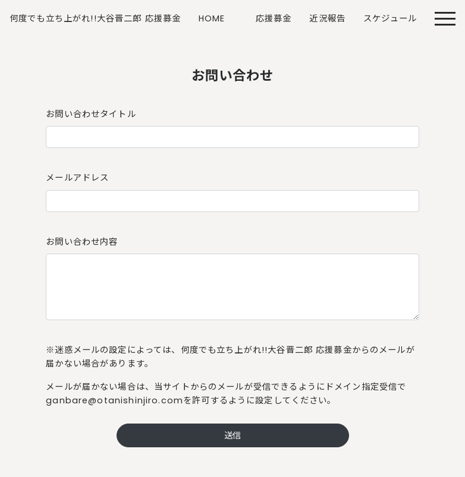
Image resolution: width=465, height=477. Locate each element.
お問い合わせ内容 (82, 242)
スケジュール (390, 18)
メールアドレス (77, 178)
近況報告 (327, 18)
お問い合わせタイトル (91, 114)
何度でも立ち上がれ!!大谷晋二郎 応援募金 (95, 18)
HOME (212, 18)
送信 (232, 435)
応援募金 (274, 18)
